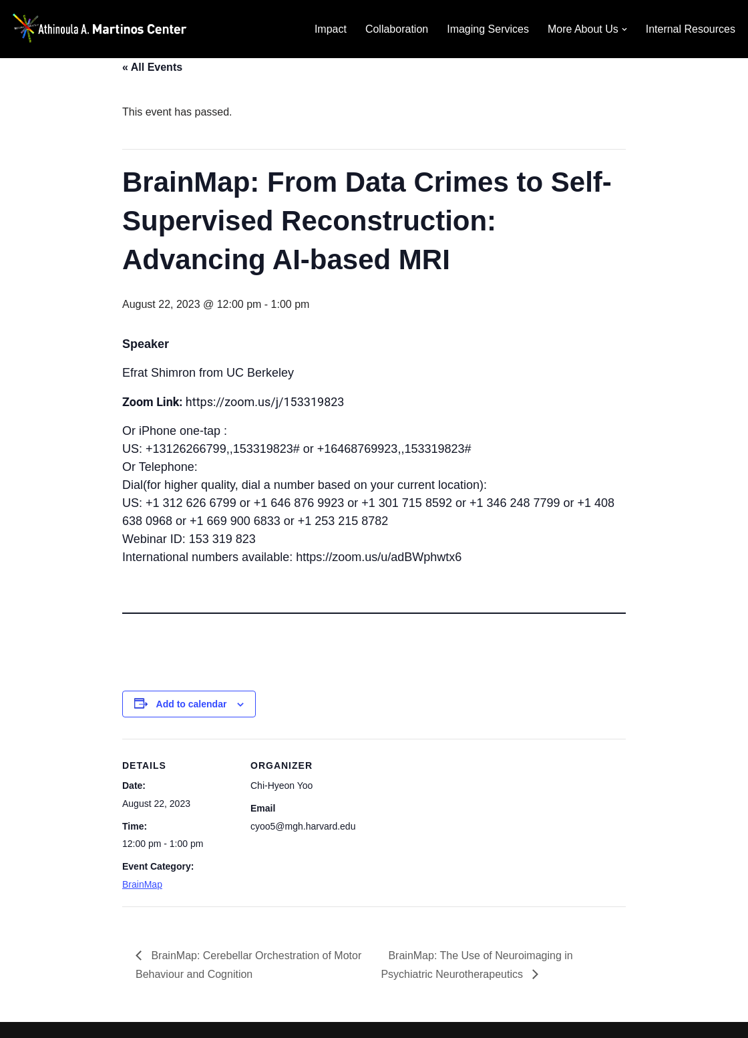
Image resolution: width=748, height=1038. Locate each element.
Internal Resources (690, 29)
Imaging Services (488, 29)
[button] (624, 29)
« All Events (152, 67)
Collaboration (396, 29)
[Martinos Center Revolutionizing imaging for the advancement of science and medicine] (110, 29)
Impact (331, 29)
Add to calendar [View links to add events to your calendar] (191, 704)
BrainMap (142, 884)
